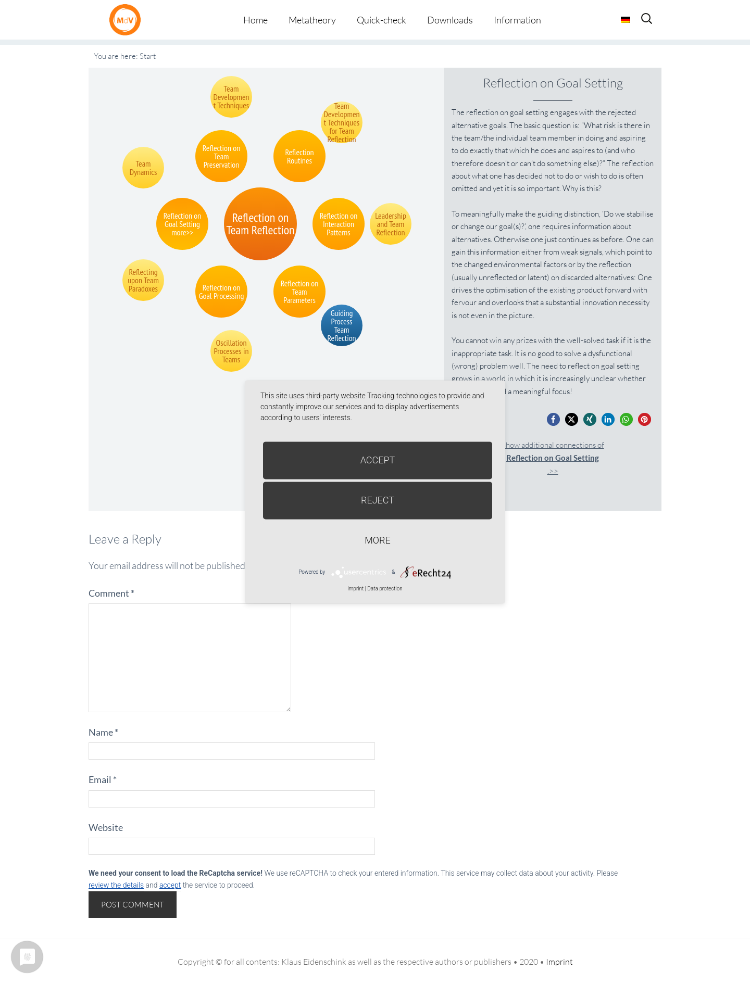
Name (103, 732)
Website (106, 827)
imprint (355, 588)
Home (255, 20)
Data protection (384, 588)
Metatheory (312, 20)
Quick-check (381, 20)
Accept (377, 460)
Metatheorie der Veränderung (128, 19)
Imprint (559, 961)
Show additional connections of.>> (553, 458)
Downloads (450, 20)
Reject (377, 500)
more (377, 540)
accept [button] (170, 885)
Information (517, 20)
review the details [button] (116, 885)
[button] (553, 419)
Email (103, 779)
